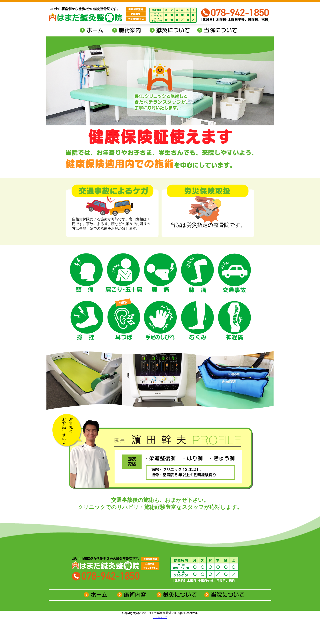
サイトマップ (160, 617)
